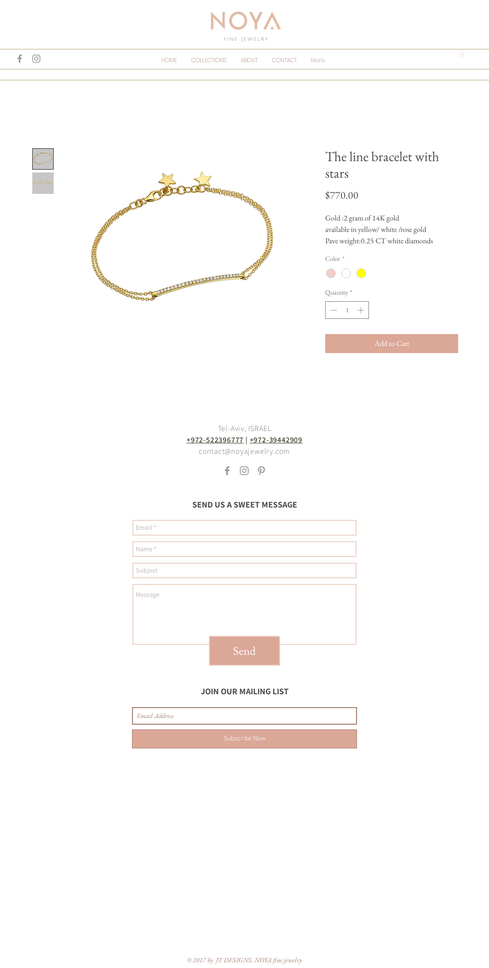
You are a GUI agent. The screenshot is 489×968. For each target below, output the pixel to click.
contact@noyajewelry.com (244, 451)
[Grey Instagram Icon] (36, 58)
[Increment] (361, 310)
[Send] (244, 651)
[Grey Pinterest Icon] (261, 471)
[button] (461, 54)
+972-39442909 (276, 440)
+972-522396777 (215, 440)
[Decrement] (333, 310)
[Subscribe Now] (244, 738)
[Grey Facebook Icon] (19, 58)
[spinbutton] (347, 310)
